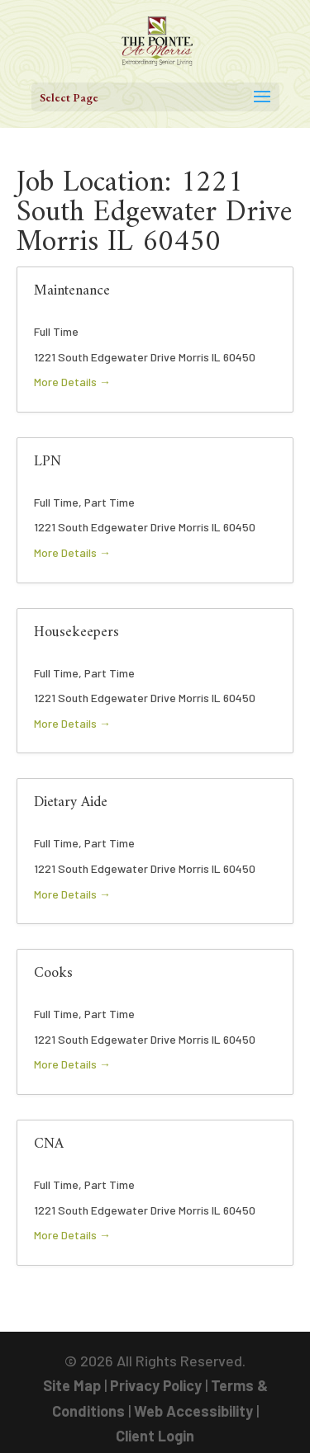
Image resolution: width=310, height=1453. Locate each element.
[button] (155, 97)
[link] (157, 39)
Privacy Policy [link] (156, 1385)
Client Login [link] (155, 1436)
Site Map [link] (72, 1385)
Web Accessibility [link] (193, 1411)
